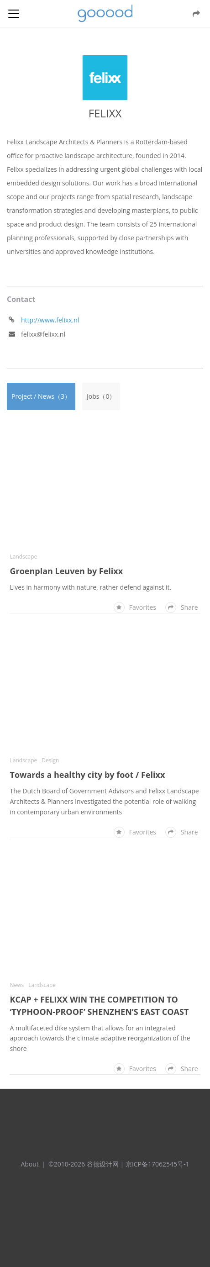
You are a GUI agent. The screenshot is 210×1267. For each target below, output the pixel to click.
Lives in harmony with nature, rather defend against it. (90, 587)
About (29, 1164)
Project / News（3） (41, 396)
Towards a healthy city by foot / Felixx (87, 774)
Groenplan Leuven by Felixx (66, 570)
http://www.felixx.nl (50, 320)
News (17, 985)
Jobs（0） (101, 396)
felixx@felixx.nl (43, 334)
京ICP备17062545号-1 (157, 1164)
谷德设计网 (105, 13)
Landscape (23, 556)
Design (50, 760)
